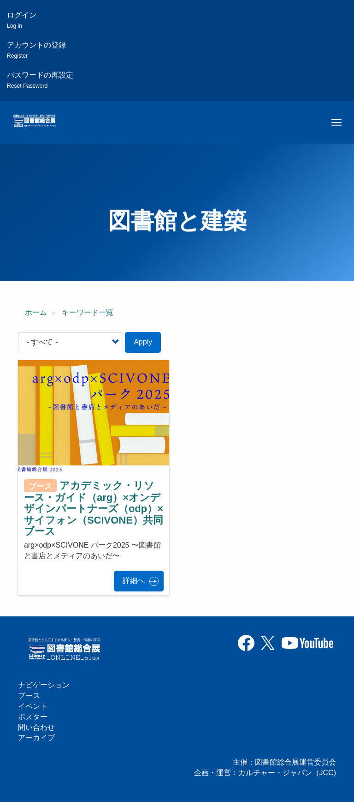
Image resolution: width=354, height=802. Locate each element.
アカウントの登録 (36, 50)
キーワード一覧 (87, 312)
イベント (32, 706)
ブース (29, 695)
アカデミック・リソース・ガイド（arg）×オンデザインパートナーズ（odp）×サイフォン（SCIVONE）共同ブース (93, 508)
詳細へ (134, 581)
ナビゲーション (44, 685)
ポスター (32, 717)
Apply (143, 342)
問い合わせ (36, 727)
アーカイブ (36, 738)
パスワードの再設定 (40, 80)
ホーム (36, 312)
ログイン (21, 20)
